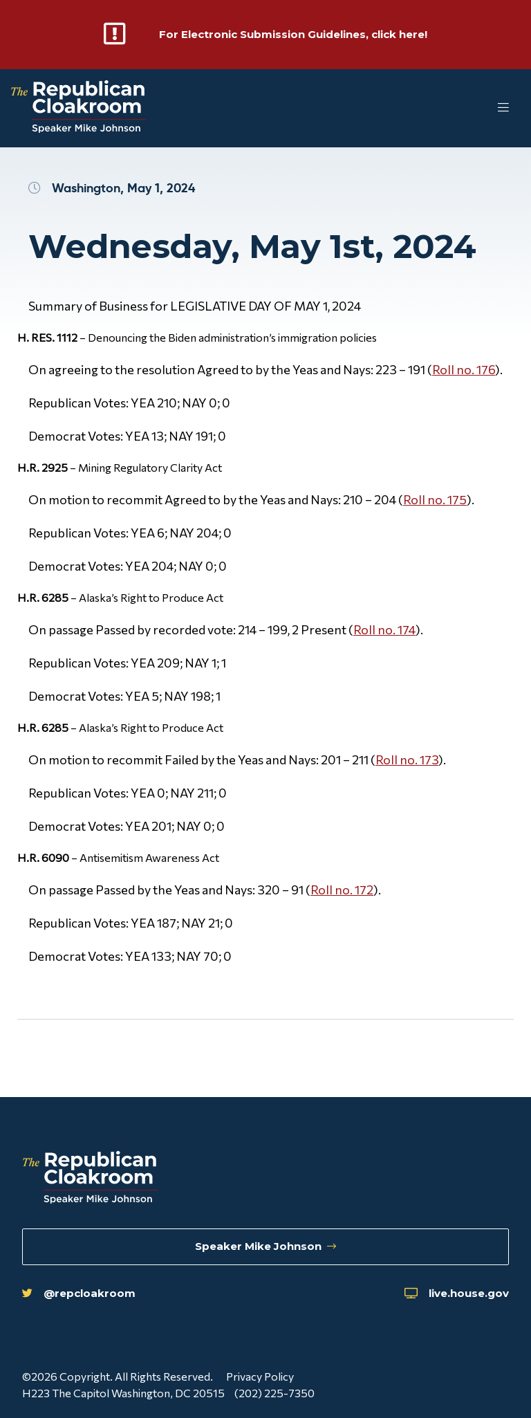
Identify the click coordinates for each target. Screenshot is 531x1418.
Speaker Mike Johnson (266, 1245)
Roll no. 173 (406, 759)
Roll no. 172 (341, 889)
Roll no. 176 (463, 369)
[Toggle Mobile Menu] (475, 108)
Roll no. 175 (435, 499)
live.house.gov (453, 1293)
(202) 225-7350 (276, 1392)
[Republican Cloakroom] (78, 108)
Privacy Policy (260, 1376)
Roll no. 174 (384, 629)
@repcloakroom (81, 1293)
